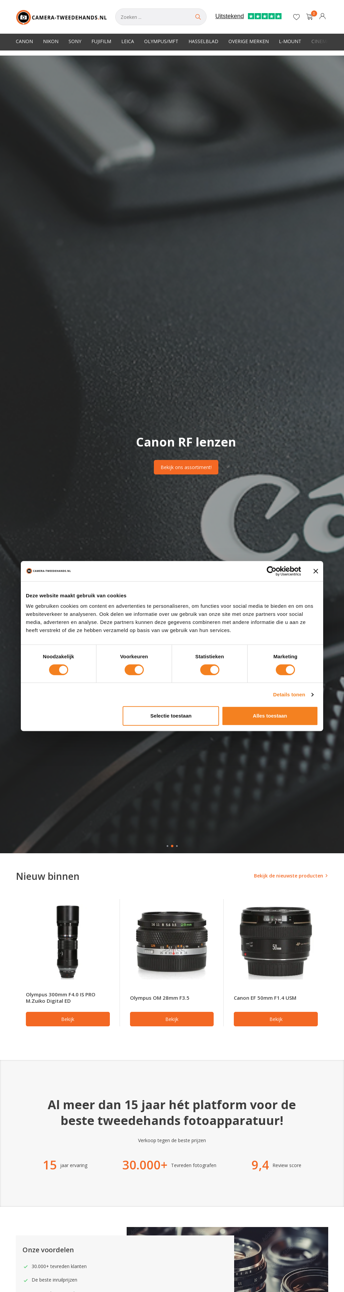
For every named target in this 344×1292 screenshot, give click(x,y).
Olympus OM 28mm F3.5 (159, 997)
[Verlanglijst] (296, 17)
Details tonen (289, 694)
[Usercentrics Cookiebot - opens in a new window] (271, 571)
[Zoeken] (161, 16)
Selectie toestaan (171, 716)
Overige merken (248, 41)
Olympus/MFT (161, 41)
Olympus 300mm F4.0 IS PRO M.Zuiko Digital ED (60, 997)
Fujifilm (101, 41)
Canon (24, 41)
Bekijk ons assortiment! (186, 467)
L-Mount (290, 41)
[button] (167, 846)
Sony (75, 41)
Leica (127, 41)
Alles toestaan (270, 716)
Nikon (50, 41)
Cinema (320, 41)
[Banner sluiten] (315, 571)
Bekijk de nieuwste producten (288, 875)
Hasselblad (203, 41)
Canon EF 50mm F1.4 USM (265, 997)
